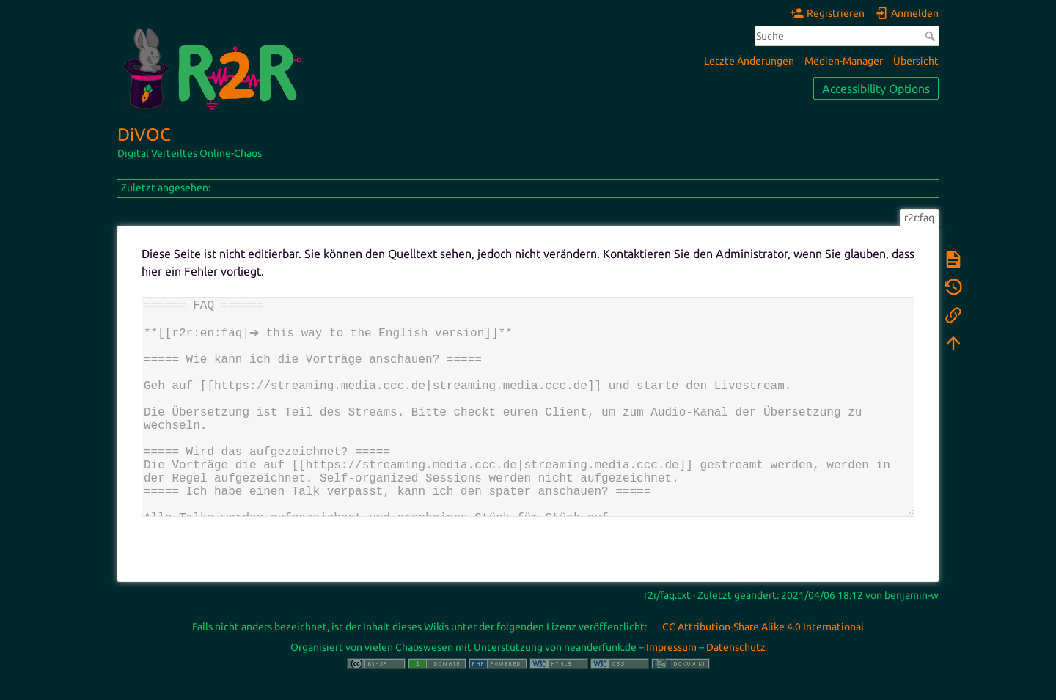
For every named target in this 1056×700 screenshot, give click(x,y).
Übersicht (916, 61)
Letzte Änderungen (749, 61)
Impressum (671, 647)
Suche (932, 36)
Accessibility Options (876, 88)
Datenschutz (736, 647)
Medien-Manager (843, 61)
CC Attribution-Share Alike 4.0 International (763, 627)
